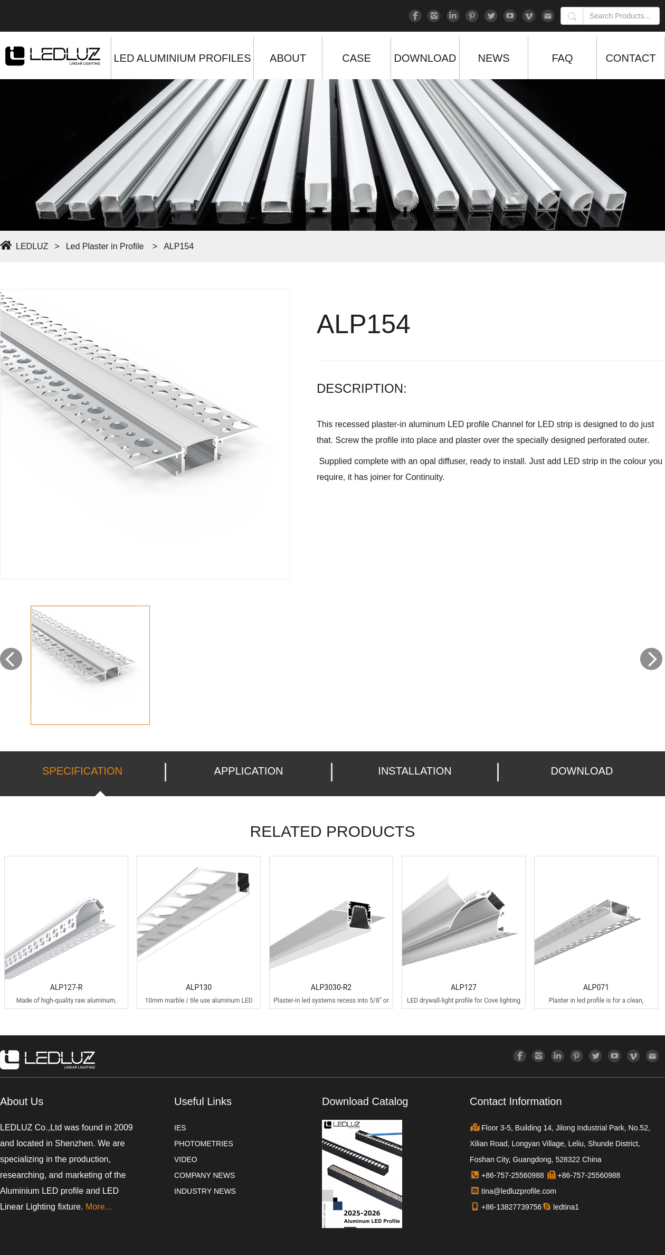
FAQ (562, 58)
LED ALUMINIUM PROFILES (182, 58)
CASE (356, 58)
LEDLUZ (32, 246)
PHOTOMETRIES (203, 1143)
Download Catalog (365, 1101)
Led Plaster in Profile (105, 246)
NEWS (494, 58)
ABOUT (288, 58)
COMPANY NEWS (204, 1175)
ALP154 (179, 246)
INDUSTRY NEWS (205, 1191)
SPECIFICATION (82, 771)
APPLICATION (248, 771)
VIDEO (185, 1159)
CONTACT (630, 58)
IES (180, 1128)
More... (99, 1206)
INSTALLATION (414, 771)
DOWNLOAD (425, 58)
